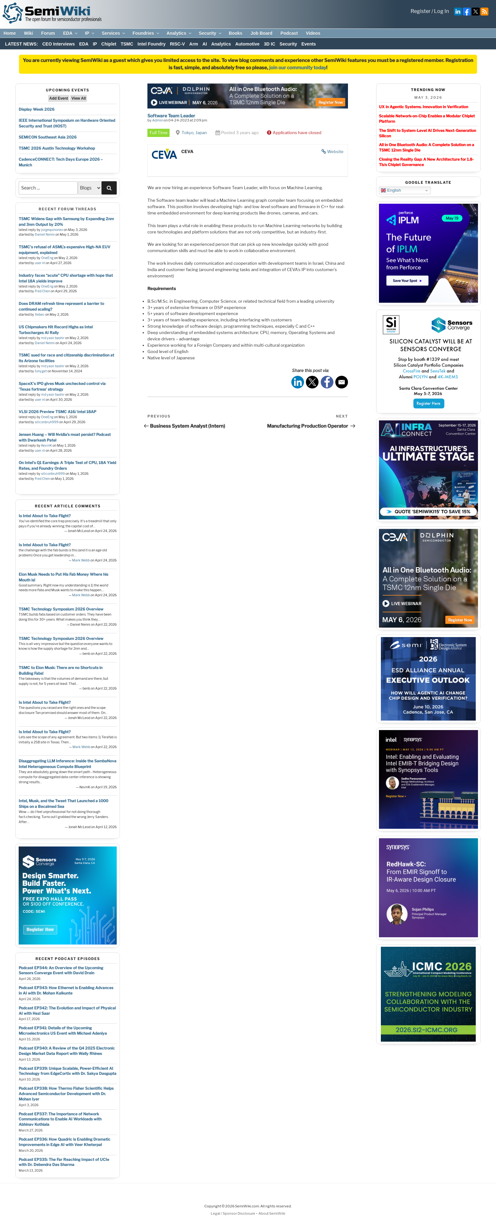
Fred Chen (42, 291)
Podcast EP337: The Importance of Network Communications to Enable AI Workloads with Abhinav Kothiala (60, 1119)
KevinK (46, 445)
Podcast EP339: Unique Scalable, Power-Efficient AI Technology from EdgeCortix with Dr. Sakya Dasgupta (67, 1071)
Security (210, 33)
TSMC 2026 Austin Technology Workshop (57, 148)
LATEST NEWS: (21, 43)
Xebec (40, 315)
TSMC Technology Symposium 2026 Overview (61, 609)
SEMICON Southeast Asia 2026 (48, 137)
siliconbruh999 (47, 422)
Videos (313, 33)
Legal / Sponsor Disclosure (233, 1213)
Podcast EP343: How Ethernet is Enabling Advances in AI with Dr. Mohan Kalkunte (66, 990)
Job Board (261, 33)
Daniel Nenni (45, 234)
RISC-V (177, 43)
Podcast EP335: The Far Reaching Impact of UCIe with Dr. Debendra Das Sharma (64, 1162)
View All (78, 98)
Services (114, 33)
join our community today (297, 68)
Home (9, 33)
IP (90, 33)
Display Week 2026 (36, 109)
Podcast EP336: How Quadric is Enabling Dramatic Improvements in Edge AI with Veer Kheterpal (64, 1142)
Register (421, 11)
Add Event (58, 98)
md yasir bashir (53, 338)
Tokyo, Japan (194, 132)
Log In (441, 11)
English (391, 190)
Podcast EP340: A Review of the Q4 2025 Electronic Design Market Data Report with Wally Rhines (67, 1051)
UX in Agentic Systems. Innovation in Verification (423, 106)
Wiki (28, 33)
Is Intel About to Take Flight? (45, 515)
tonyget (41, 371)
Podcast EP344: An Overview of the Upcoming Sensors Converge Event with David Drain (61, 970)
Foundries (146, 33)
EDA (70, 33)
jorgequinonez (52, 230)
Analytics (179, 33)
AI (204, 43)
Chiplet (108, 43)
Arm (193, 43)
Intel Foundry (152, 43)
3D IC (269, 43)
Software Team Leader (171, 115)
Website (335, 151)
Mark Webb (81, 560)
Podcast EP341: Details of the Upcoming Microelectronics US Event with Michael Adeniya (63, 1031)
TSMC (127, 43)
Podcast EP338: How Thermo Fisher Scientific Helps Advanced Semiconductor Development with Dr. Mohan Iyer (66, 1093)
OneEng (47, 258)
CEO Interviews (58, 43)
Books (235, 33)
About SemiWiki (271, 1213)
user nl (40, 263)
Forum (48, 33)
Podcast (289, 33)
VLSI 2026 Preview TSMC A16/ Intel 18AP (57, 411)
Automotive (247, 43)
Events (308, 43)
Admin (157, 120)
